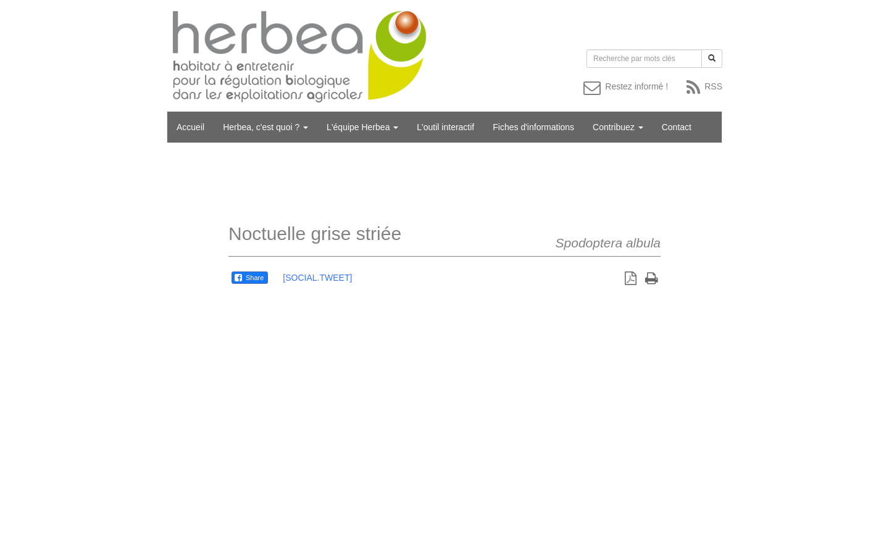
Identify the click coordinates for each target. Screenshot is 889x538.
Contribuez (618, 127)
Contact (676, 127)
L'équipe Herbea (362, 127)
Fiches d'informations (533, 127)
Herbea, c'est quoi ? (265, 127)
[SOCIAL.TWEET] (317, 278)
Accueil (190, 127)
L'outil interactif (445, 127)
